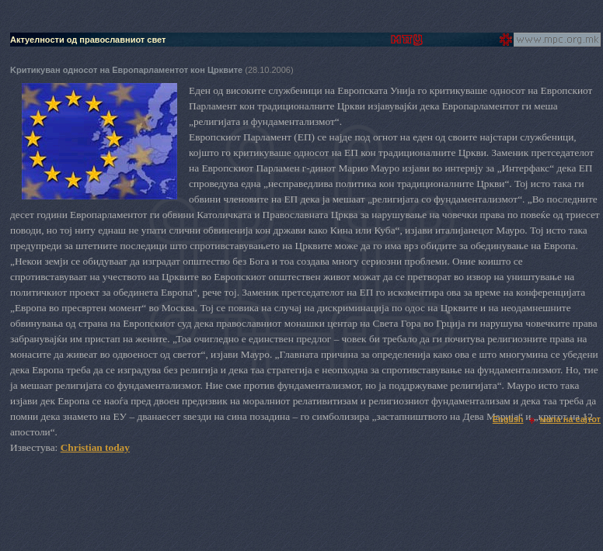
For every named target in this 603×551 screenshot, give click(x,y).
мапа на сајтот (570, 419)
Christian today (95, 447)
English (508, 419)
